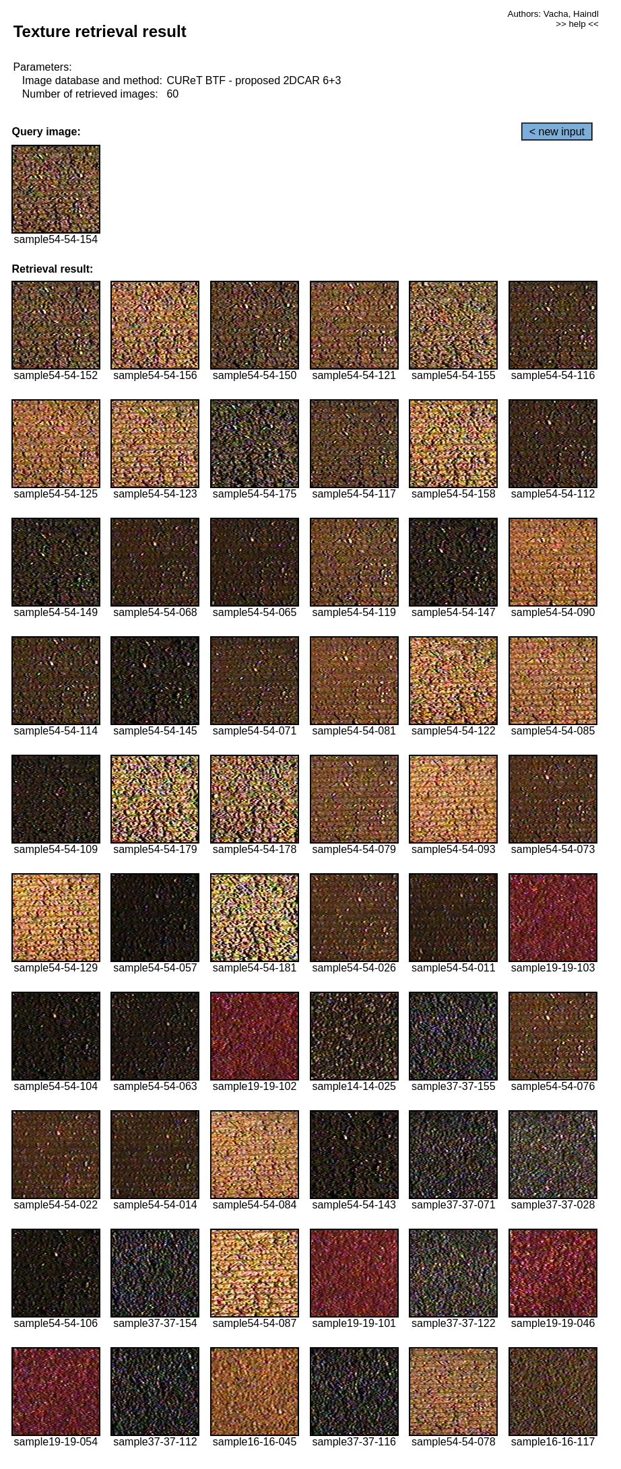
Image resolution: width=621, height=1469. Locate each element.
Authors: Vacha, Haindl (553, 14)
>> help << (577, 24)
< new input (557, 131)
